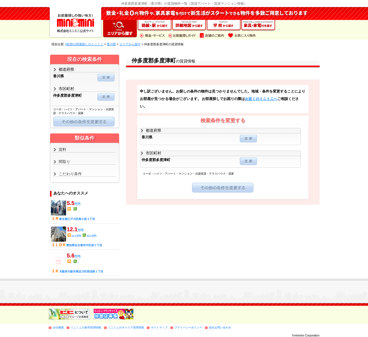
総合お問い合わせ (220, 327)
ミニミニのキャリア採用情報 (126, 327)
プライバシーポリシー (188, 327)
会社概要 (58, 327)
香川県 (111, 44)
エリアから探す (130, 44)
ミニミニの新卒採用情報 (86, 327)
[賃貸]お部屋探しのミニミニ (84, 44)
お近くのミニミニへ (261, 99)
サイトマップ (159, 327)
